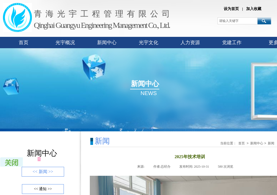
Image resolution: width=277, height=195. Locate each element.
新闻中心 (107, 42)
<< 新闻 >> (42, 171)
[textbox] (237, 20)
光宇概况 (65, 42)
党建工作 (232, 42)
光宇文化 (148, 42)
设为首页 (231, 9)
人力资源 (190, 42)
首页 (23, 42)
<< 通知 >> (43, 189)
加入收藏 (253, 9)
